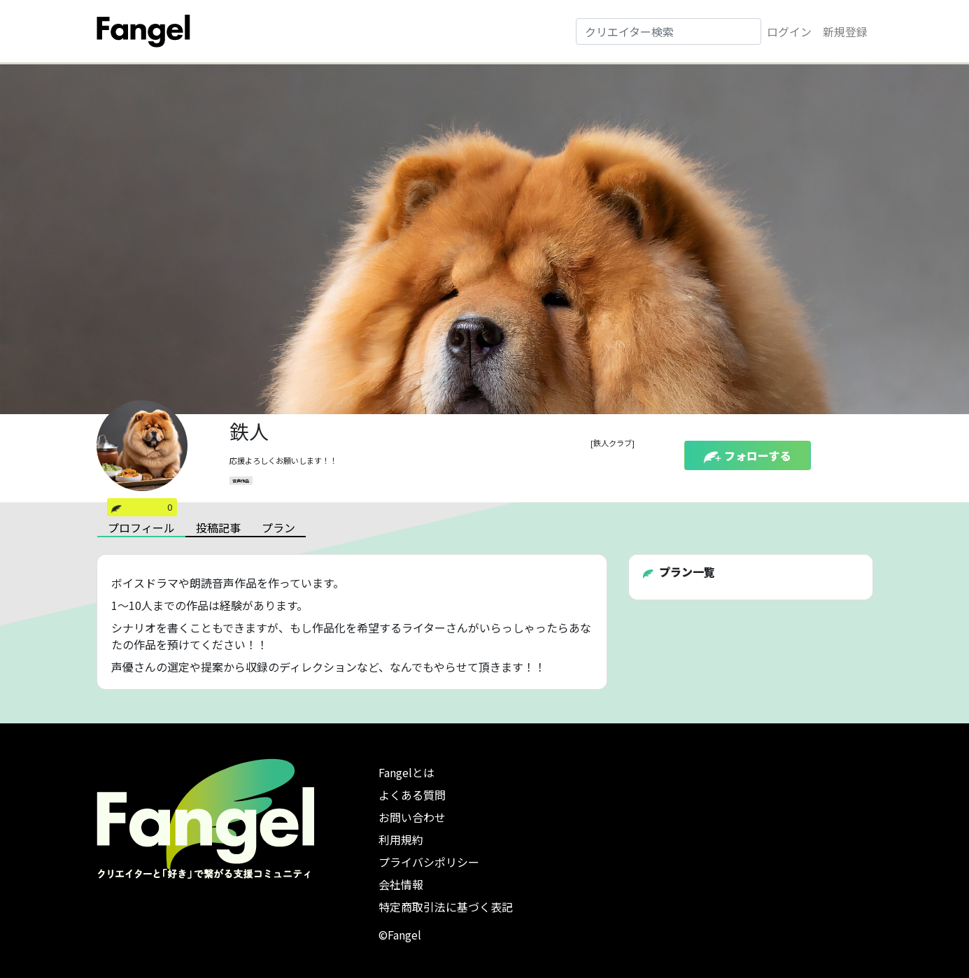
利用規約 (401, 839)
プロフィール (141, 527)
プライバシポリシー (429, 861)
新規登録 (845, 31)
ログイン (789, 31)
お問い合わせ (412, 817)
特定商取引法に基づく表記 (446, 906)
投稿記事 (218, 527)
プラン (278, 527)
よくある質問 (412, 794)
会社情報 (401, 884)
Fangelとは (406, 772)
